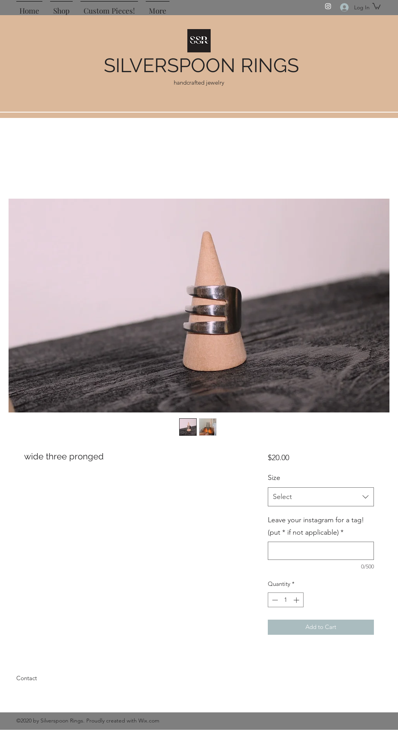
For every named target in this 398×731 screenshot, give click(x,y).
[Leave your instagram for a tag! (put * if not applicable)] (321, 550)
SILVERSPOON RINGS (201, 65)
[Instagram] (328, 6)
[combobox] (321, 497)
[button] (376, 5)
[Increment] (297, 600)
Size (274, 477)
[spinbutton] (285, 600)
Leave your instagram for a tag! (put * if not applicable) (316, 526)
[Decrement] (274, 600)
